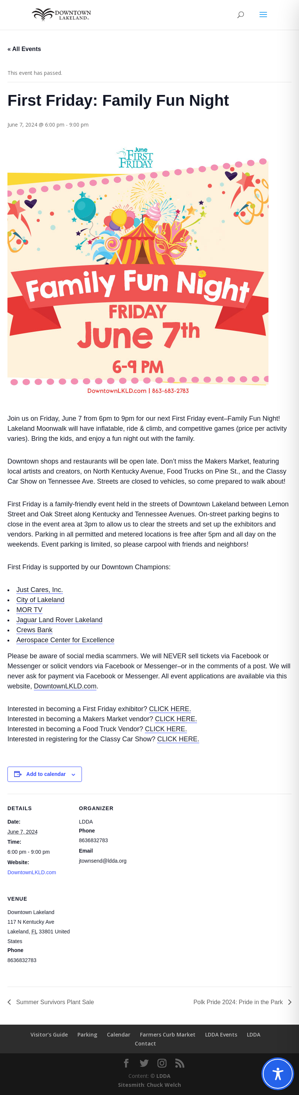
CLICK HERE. (170, 709)
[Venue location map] (118, 935)
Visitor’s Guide (49, 1034)
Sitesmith (131, 1084)
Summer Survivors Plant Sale (54, 1002)
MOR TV (29, 610)
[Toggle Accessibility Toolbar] (277, 1073)
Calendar (118, 1034)
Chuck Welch (164, 1084)
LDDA (253, 1034)
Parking (87, 1034)
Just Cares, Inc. (39, 589)
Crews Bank (34, 630)
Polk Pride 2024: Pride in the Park (238, 1002)
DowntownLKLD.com (65, 686)
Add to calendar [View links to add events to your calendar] (46, 774)
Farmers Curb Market (167, 1034)
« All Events (24, 49)
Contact (145, 1043)
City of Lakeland (40, 600)
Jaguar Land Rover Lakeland (59, 620)
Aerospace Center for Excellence (65, 640)
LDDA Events (221, 1034)
